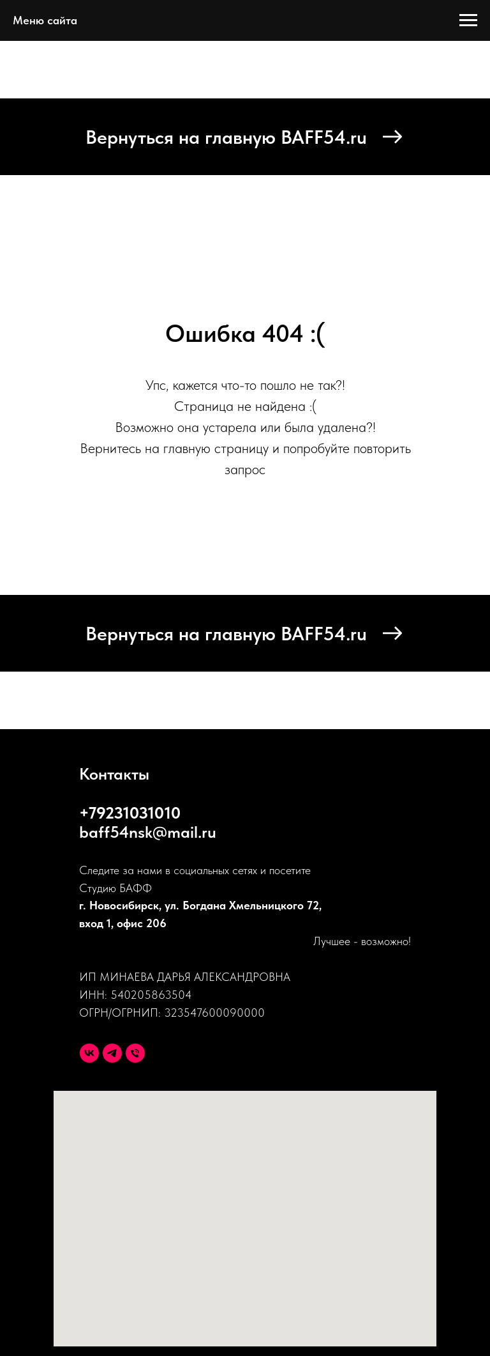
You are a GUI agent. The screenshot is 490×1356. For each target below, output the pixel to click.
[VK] (89, 1053)
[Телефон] (135, 1053)
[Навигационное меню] (468, 20)
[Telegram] (112, 1053)
